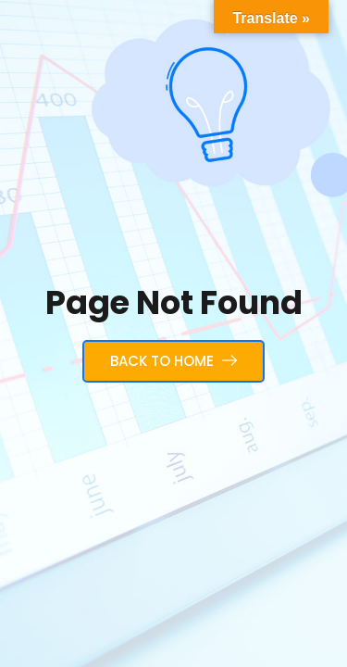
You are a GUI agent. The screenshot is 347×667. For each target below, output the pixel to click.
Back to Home (173, 361)
